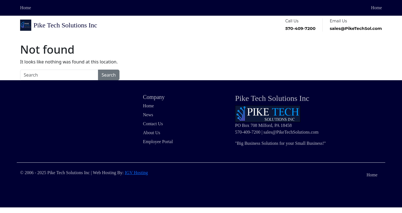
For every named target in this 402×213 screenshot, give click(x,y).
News (148, 114)
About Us (151, 132)
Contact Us (153, 123)
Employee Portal (158, 141)
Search (109, 75)
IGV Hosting (136, 172)
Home (25, 7)
